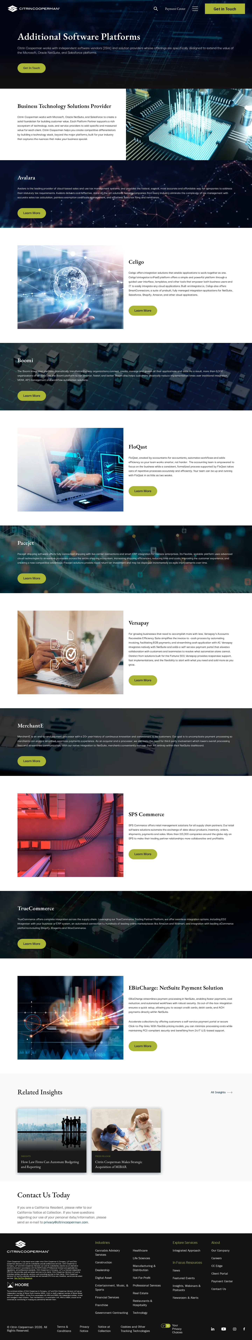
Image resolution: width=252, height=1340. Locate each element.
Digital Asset (103, 1276)
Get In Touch (30, 67)
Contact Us (218, 1288)
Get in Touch (225, 8)
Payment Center (173, 8)
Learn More (31, 211)
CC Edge (216, 1265)
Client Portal (219, 1272)
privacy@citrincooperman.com (66, 1221)
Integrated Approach (186, 1249)
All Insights (218, 1091)
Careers (216, 1257)
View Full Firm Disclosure (23, 1277)
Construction (103, 1261)
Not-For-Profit (141, 1276)
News (176, 1269)
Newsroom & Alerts (185, 1296)
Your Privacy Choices (177, 1328)
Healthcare (140, 1249)
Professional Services (147, 1284)
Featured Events (184, 1277)
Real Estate (140, 1292)
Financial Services (107, 1296)
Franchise (101, 1304)
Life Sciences (141, 1257)
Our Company (220, 1249)
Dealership (102, 1269)
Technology (140, 1311)
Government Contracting (111, 1311)
